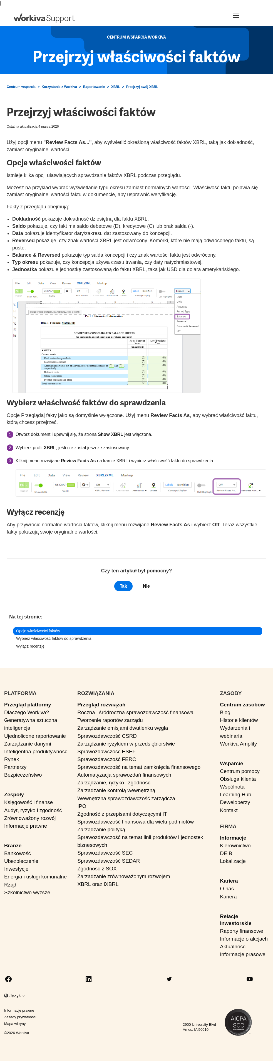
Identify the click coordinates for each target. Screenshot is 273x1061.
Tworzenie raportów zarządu (110, 720)
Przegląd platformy (27, 705)
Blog (225, 712)
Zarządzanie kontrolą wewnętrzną (116, 790)
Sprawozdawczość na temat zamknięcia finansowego (138, 767)
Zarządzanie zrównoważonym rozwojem (123, 876)
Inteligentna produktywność (35, 751)
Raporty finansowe (241, 931)
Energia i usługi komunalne (35, 877)
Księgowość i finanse (28, 802)
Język (17, 995)
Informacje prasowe (242, 954)
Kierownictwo (235, 845)
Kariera (229, 881)
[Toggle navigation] (243, 15)
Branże (13, 845)
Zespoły (14, 794)
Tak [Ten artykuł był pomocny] (123, 586)
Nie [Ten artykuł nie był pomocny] (146, 586)
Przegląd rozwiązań (101, 705)
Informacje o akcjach (244, 939)
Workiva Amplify (238, 744)
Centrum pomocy (240, 771)
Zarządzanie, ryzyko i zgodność (113, 782)
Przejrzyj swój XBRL (142, 87)
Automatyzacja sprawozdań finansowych (124, 775)
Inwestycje (16, 869)
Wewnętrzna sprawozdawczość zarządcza (126, 798)
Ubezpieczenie (21, 861)
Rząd (10, 885)
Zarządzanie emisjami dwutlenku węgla (122, 728)
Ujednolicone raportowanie (35, 736)
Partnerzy (15, 767)
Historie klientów (239, 720)
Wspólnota (232, 787)
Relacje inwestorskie (236, 919)
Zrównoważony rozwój (30, 818)
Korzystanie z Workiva (59, 87)
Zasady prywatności (20, 1017)
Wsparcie (231, 763)
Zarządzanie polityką (101, 829)
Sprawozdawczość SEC (105, 853)
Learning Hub (235, 794)
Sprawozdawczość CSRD (107, 736)
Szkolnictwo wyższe (27, 892)
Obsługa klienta (238, 779)
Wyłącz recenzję (30, 646)
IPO (81, 806)
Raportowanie (94, 87)
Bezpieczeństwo (23, 775)
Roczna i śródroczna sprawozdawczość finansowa (135, 712)
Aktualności (233, 946)
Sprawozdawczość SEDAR (108, 861)
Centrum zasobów (242, 705)
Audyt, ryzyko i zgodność (33, 810)
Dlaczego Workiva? (26, 712)
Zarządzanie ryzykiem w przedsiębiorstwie (126, 744)
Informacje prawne (25, 826)
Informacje (233, 838)
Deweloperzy (235, 802)
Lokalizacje (233, 861)
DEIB (226, 853)
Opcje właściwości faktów (38, 631)
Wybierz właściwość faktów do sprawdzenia (53, 638)
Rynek (11, 759)
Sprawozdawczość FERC (106, 759)
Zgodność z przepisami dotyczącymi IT (122, 814)
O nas (227, 888)
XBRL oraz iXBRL (97, 884)
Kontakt (229, 810)
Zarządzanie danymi (27, 744)
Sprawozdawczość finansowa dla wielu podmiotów (135, 822)
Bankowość (17, 853)
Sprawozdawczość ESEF (106, 751)
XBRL (115, 87)
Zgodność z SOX (97, 868)
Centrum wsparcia (21, 87)
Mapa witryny (15, 1024)
